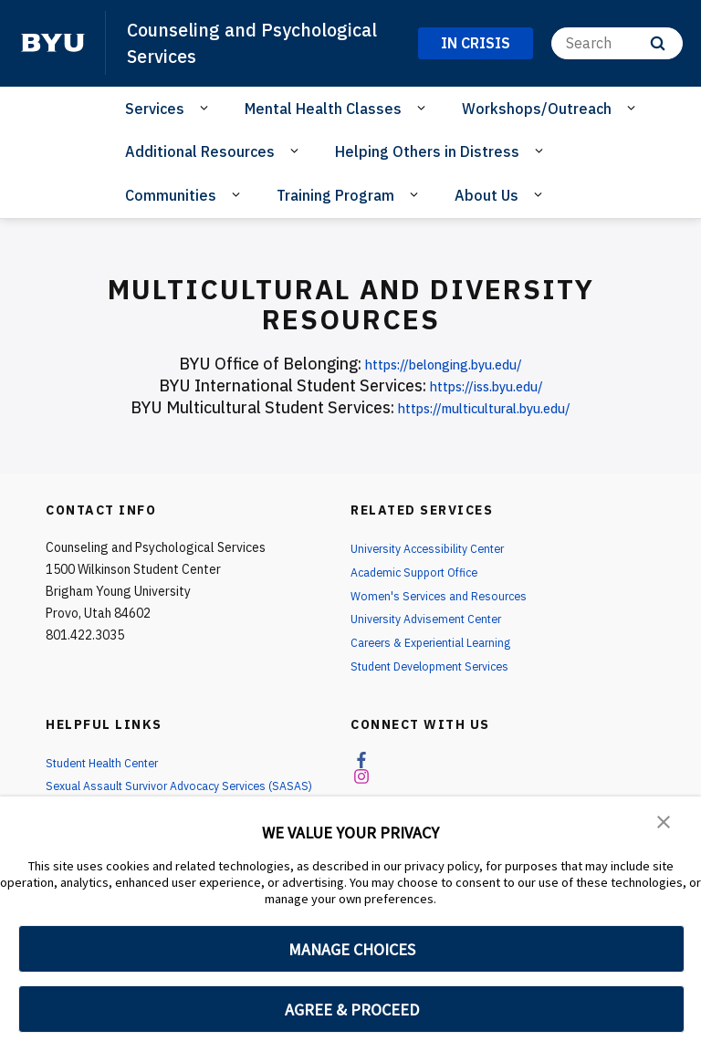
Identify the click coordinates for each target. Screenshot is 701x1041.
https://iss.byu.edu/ (486, 385)
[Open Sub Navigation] (207, 108)
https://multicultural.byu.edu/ (484, 407)
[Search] (617, 43)
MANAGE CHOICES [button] (351, 949)
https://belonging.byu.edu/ (444, 363)
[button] (664, 823)
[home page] (53, 43)
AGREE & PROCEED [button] (352, 1009)
